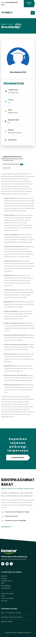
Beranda (4, 24)
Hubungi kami (6, 588)
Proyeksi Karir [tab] (8, 160)
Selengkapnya (7, 526)
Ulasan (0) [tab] (6, 168)
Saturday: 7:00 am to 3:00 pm (11, 617)
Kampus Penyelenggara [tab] (13, 164)
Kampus (4, 578)
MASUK (29, 3)
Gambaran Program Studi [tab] (12, 157)
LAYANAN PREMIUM (18, 458)
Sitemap (4, 601)
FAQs (3, 596)
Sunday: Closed (6, 622)
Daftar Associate (7, 594)
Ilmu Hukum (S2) (18, 72)
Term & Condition (7, 598)
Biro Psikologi (5, 586)
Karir (2, 583)
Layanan (4, 576)
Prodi (10, 24)
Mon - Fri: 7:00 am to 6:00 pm (11, 613)
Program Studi (6, 581)
